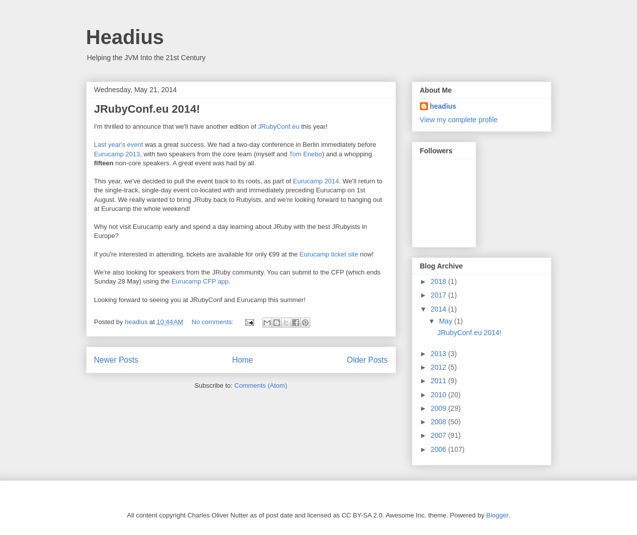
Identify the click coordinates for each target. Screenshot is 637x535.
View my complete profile (459, 120)
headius (443, 106)
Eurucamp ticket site (329, 254)
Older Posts (367, 360)
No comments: (213, 322)
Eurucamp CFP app (200, 281)
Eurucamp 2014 (316, 181)
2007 (439, 435)
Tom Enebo (305, 154)
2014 (439, 309)
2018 (439, 282)
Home (242, 360)
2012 (439, 367)
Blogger (497, 515)
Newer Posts (116, 360)
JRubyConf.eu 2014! (147, 109)
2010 (439, 395)
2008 (439, 422)
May (446, 321)
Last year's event (118, 144)
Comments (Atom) (261, 385)
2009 (439, 408)
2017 (439, 295)
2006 (439, 449)
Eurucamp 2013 (117, 154)
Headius (125, 37)
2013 (439, 354)
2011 (439, 381)
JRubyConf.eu (278, 126)
